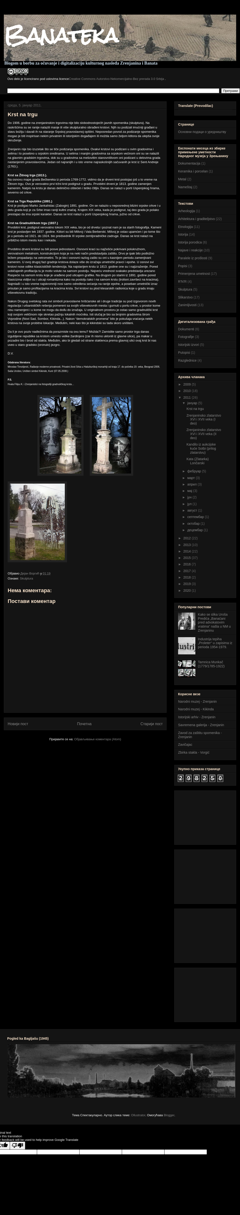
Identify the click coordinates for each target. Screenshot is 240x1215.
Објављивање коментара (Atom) (97, 739)
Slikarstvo (185, 297)
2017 (187, 571)
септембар (196, 517)
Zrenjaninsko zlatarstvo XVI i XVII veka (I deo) (203, 419)
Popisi (182, 266)
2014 (187, 551)
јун (189, 497)
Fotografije (186, 337)
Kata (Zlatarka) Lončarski (197, 461)
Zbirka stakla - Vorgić (194, 752)
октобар (193, 523)
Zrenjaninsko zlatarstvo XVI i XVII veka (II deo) (203, 434)
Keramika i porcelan (193, 171)
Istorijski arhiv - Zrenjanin (197, 717)
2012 (187, 538)
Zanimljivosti (187, 305)
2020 (187, 590)
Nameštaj (185, 187)
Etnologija (185, 227)
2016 (187, 564)
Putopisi (184, 352)
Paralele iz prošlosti (192, 258)
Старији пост (151, 724)
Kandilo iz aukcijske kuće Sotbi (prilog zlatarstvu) (201, 448)
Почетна (84, 724)
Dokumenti (186, 329)
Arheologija (186, 211)
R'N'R (182, 281)
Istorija (183, 234)
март (191, 478)
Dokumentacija (189, 163)
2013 (187, 545)
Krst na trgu (195, 409)
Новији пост (18, 724)
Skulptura (26, 578)
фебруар (194, 471)
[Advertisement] (202, 816)
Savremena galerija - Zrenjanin (201, 725)
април (192, 484)
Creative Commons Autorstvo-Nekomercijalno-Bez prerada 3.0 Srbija (117, 79)
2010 (187, 391)
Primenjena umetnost (194, 274)
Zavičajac (185, 744)
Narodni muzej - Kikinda (196, 709)
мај (190, 491)
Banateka (61, 35)
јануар (192, 403)
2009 (187, 384)
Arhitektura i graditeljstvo (196, 219)
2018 (187, 577)
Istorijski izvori (188, 345)
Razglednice (187, 360)
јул (189, 504)
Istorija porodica (190, 242)
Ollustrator (138, 1115)
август (192, 510)
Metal (182, 179)
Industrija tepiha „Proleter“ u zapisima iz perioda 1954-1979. (215, 643)
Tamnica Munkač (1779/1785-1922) (211, 664)
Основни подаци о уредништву (202, 132)
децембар (195, 530)
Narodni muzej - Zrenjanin (197, 701)
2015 (187, 558)
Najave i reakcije (190, 250)
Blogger (169, 1115)
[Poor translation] (17, 1145)
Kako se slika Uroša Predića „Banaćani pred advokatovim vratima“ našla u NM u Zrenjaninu (214, 622)
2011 (187, 397)
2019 (187, 584)
